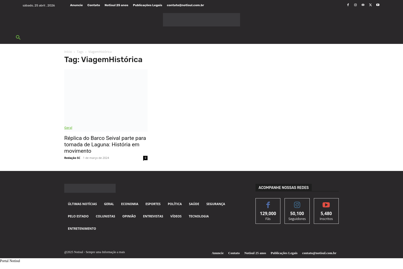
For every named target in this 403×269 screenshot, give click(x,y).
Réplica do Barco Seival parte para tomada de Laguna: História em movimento (105, 144)
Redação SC (72, 158)
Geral (68, 128)
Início (68, 52)
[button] (18, 38)
